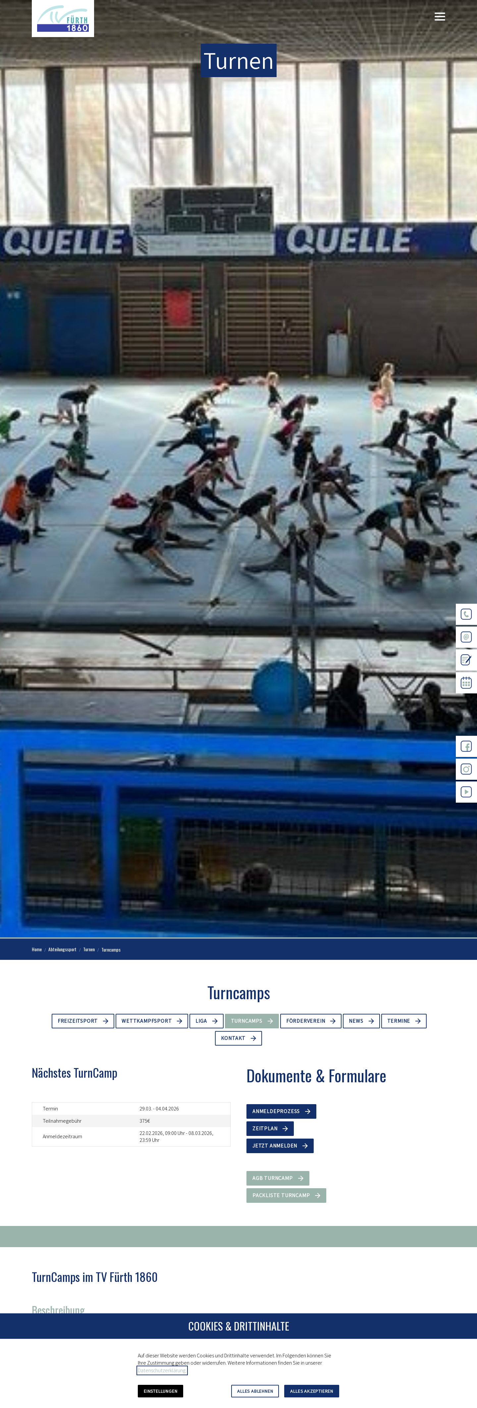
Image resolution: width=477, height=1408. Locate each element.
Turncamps (246, 1020)
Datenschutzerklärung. (162, 1370)
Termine (398, 1020)
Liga (201, 1020)
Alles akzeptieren (311, 1391)
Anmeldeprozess (276, 1111)
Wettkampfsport (147, 1020)
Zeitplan (264, 1128)
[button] (440, 17)
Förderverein (305, 1020)
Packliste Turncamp (281, 1195)
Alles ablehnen (255, 1391)
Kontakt (233, 1038)
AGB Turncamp (272, 1178)
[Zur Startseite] (63, 18)
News (356, 1020)
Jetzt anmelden (274, 1145)
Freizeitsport (78, 1020)
